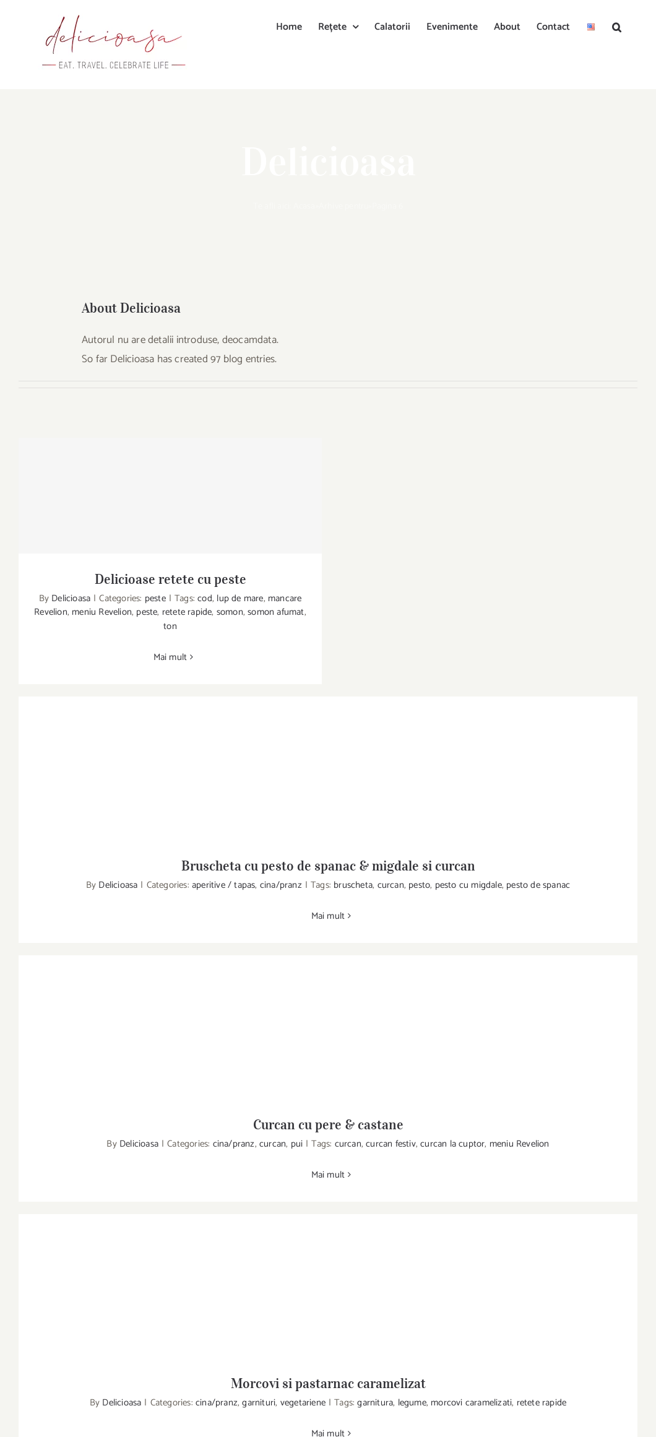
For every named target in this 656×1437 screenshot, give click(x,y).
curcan (391, 885)
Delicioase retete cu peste (170, 579)
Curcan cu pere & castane (328, 1124)
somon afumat (276, 612)
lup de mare (240, 598)
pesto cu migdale (468, 885)
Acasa (304, 206)
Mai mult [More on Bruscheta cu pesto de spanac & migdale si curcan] (328, 916)
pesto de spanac (538, 885)
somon (230, 612)
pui (297, 1144)
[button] (616, 26)
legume (412, 1402)
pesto (419, 885)
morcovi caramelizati (471, 1402)
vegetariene (303, 1402)
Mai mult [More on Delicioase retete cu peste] (170, 657)
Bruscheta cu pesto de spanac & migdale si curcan (328, 865)
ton (170, 626)
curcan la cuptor (452, 1144)
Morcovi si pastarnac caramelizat (328, 1383)
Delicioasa (70, 598)
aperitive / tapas (223, 885)
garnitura (375, 1402)
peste (155, 598)
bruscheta (353, 885)
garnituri (258, 1402)
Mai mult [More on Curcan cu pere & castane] (328, 1175)
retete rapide (187, 612)
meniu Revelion (102, 612)
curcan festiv (391, 1144)
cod (204, 598)
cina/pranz (281, 885)
